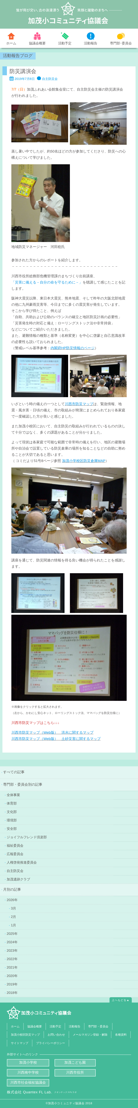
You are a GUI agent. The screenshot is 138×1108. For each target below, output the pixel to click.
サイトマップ (19, 1043)
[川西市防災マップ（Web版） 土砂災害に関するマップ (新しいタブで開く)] (56, 739)
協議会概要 (37, 43)
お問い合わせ (56, 1034)
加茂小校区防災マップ (25, 1034)
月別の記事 (12, 889)
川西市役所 (75, 1072)
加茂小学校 (28, 1062)
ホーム (11, 43)
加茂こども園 (75, 1062)
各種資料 (121, 1034)
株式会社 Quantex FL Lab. (42, 1092)
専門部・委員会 (98, 1026)
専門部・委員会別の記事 (22, 784)
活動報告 (90, 43)
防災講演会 (23, 71)
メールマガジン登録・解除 (90, 1034)
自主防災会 (50, 79)
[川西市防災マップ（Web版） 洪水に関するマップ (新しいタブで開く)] (52, 732)
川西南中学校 (28, 1072)
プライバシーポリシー (50, 1043)
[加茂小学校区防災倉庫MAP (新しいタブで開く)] (84, 460)
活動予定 (64, 43)
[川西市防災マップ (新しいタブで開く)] (79, 404)
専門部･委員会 (121, 43)
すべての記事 (13, 772)
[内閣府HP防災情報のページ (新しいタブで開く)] (73, 348)
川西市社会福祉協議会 (28, 1082)
